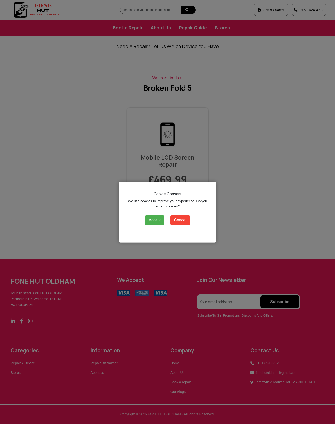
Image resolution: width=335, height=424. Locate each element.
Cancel (180, 220)
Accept (155, 220)
